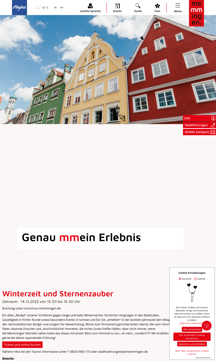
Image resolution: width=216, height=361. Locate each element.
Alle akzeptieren (192, 329)
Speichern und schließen (192, 344)
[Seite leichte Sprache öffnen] (90, 7)
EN (61, 7)
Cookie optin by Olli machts (203, 358)
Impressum (185, 323)
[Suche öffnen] (138, 7)
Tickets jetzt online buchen (22, 345)
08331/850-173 (80, 352)
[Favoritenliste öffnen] (157, 7)
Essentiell (186, 279)
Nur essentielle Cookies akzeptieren (192, 336)
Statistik (201, 279)
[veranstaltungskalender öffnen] (117, 7)
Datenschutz (198, 323)
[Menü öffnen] (178, 7)
